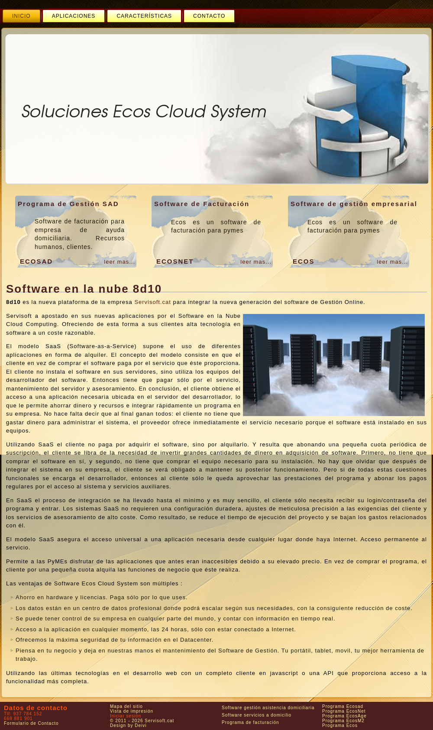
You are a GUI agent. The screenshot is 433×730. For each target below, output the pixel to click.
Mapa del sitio (126, 706)
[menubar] (119, 16)
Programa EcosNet (343, 711)
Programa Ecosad (342, 706)
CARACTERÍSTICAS (144, 16)
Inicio (21, 16)
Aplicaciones (74, 16)
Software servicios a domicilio (256, 715)
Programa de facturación (250, 722)
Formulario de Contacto (31, 723)
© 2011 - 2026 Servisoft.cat (142, 720)
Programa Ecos (340, 725)
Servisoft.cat (152, 302)
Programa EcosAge (344, 716)
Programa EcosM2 (343, 720)
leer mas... (119, 261)
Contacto (209, 16)
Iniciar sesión (125, 716)
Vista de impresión (131, 711)
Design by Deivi (128, 725)
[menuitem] (21, 16)
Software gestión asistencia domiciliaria (268, 707)
